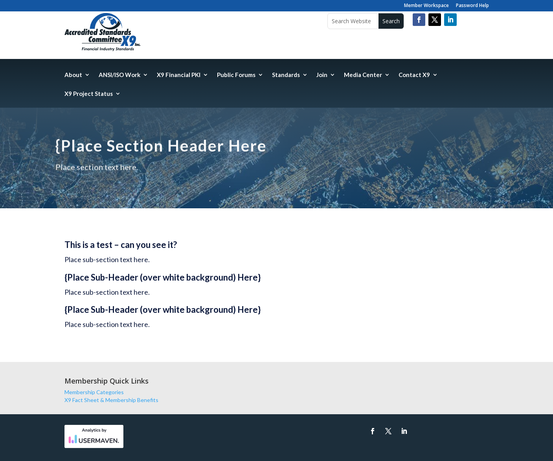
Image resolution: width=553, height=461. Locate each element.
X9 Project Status (88, 94)
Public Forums (236, 75)
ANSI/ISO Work (119, 75)
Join (321, 75)
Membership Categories (94, 392)
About (73, 75)
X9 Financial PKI (178, 75)
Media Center (363, 75)
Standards (286, 75)
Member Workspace (426, 6)
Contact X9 (414, 75)
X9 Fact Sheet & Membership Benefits (111, 400)
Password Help (472, 6)
